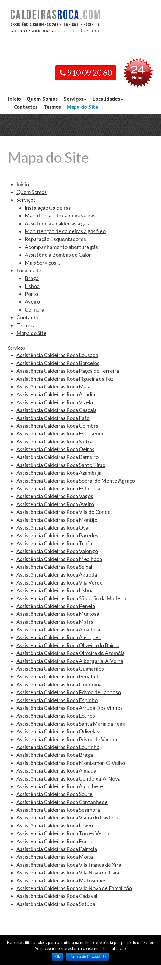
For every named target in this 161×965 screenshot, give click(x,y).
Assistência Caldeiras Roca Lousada (57, 355)
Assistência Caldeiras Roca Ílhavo (54, 825)
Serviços (73, 98)
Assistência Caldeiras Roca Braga (54, 755)
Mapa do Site (82, 106)
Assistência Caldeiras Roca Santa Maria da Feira (71, 724)
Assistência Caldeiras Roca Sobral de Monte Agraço (75, 481)
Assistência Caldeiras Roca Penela (55, 606)
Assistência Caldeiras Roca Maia (53, 386)
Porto (31, 294)
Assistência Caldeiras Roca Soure (54, 794)
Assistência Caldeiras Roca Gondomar (60, 684)
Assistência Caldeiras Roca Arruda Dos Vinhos (69, 708)
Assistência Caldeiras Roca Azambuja (58, 473)
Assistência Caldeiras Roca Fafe (53, 418)
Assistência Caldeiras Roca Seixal (54, 567)
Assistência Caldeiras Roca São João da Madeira (71, 598)
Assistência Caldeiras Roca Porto (54, 841)
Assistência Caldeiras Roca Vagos (54, 496)
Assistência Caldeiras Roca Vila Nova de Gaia (67, 872)
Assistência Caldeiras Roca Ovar (53, 528)
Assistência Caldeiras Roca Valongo (57, 551)
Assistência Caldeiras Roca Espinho (57, 700)
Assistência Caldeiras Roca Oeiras (55, 449)
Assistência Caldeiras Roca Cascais (56, 410)
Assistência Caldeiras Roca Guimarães (60, 669)
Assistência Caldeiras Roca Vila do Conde (63, 512)
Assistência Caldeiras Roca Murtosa (57, 614)
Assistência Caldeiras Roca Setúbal (56, 904)
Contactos (26, 106)
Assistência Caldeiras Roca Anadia (55, 394)
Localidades (106, 98)
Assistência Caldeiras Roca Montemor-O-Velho (70, 763)
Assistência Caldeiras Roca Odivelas (57, 731)
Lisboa (32, 286)
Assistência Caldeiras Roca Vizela (54, 402)
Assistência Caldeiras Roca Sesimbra (58, 810)
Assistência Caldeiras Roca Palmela (56, 849)
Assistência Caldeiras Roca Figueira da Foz (64, 379)
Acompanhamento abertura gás (61, 247)
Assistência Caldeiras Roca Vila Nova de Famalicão (74, 888)
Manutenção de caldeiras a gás (60, 215)
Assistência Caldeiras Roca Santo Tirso (60, 465)
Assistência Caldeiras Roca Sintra (54, 441)
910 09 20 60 (86, 73)
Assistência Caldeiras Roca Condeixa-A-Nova (68, 779)
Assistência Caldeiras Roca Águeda (56, 574)
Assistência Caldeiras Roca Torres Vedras (64, 833)
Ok (57, 957)
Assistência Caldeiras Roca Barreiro (57, 457)
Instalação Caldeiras (48, 208)
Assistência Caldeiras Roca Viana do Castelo (67, 817)
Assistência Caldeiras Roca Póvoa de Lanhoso (68, 692)
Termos (52, 106)
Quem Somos (42, 98)
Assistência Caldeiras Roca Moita (54, 857)
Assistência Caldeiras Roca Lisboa (55, 590)
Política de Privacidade (87, 957)
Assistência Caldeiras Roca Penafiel (57, 676)
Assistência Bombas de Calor (58, 255)
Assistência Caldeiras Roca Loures (55, 716)
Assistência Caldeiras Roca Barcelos (57, 363)
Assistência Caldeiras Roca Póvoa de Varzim (66, 739)
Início (14, 98)
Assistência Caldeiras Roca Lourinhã (57, 747)
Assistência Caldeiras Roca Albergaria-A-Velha (69, 661)
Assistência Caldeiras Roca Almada (56, 770)
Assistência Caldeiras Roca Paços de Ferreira (67, 371)
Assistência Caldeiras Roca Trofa (54, 543)
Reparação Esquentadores (55, 239)
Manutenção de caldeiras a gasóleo (65, 231)
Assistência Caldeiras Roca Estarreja (58, 488)
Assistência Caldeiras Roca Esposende (60, 433)
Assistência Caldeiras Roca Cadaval (56, 896)
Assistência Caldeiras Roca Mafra (54, 622)
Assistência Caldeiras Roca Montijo (56, 520)
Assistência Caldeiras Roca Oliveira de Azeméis (70, 653)
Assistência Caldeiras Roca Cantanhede (62, 802)
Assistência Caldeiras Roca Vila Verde (59, 582)
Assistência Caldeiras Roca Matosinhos (61, 880)
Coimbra (34, 310)
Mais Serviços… (42, 263)
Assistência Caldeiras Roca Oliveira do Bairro (67, 645)
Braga (32, 278)
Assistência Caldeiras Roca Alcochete (59, 786)
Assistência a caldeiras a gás (57, 223)
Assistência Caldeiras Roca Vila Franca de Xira (68, 865)
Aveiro (32, 301)
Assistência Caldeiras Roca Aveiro (55, 504)
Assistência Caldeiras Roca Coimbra (57, 426)
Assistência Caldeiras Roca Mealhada (59, 559)
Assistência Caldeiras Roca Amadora (58, 629)
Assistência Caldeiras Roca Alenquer (58, 637)
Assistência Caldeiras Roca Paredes (57, 535)
